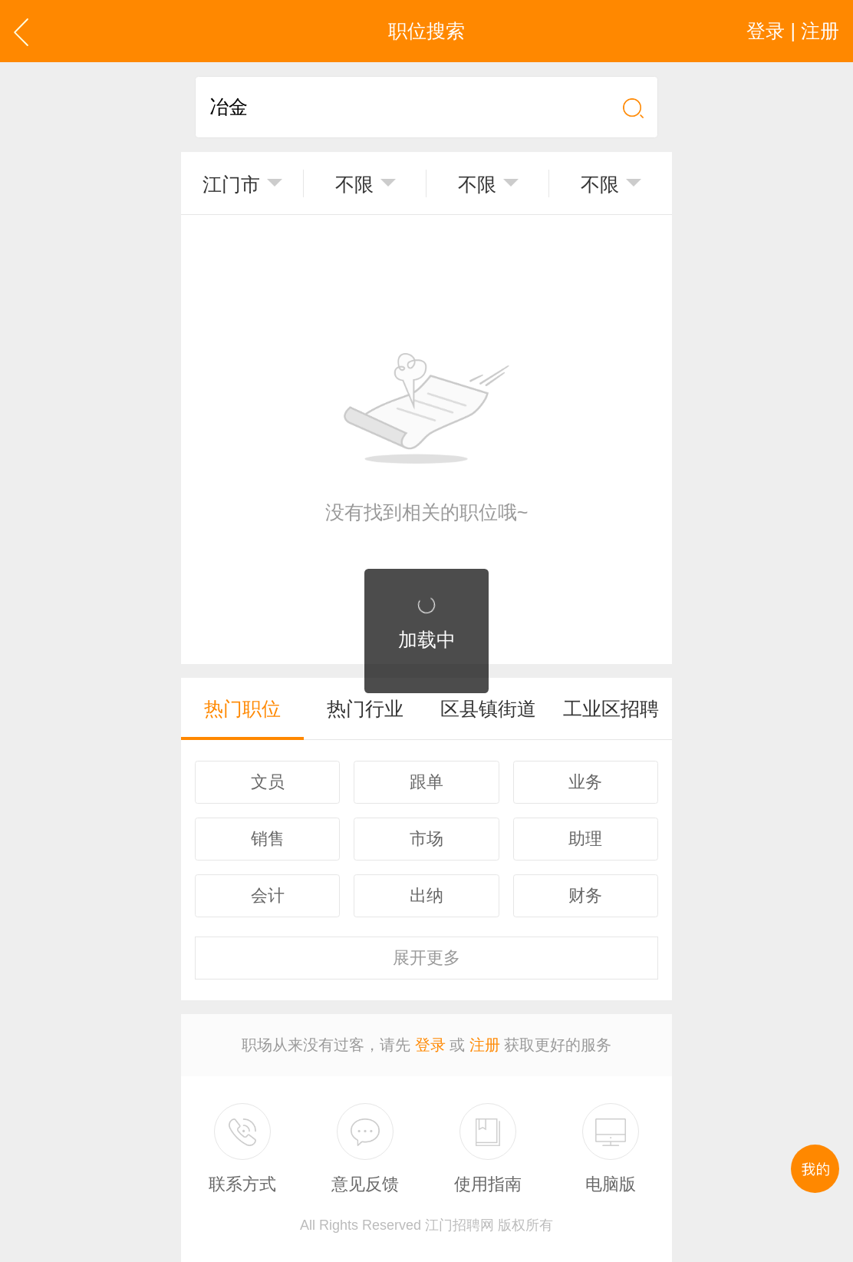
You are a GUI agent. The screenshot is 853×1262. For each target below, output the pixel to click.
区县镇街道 (488, 708)
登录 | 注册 (792, 30)
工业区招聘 (611, 708)
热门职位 (242, 708)
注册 (484, 1044)
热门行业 (365, 708)
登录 (430, 1044)
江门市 (231, 184)
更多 (426, 957)
